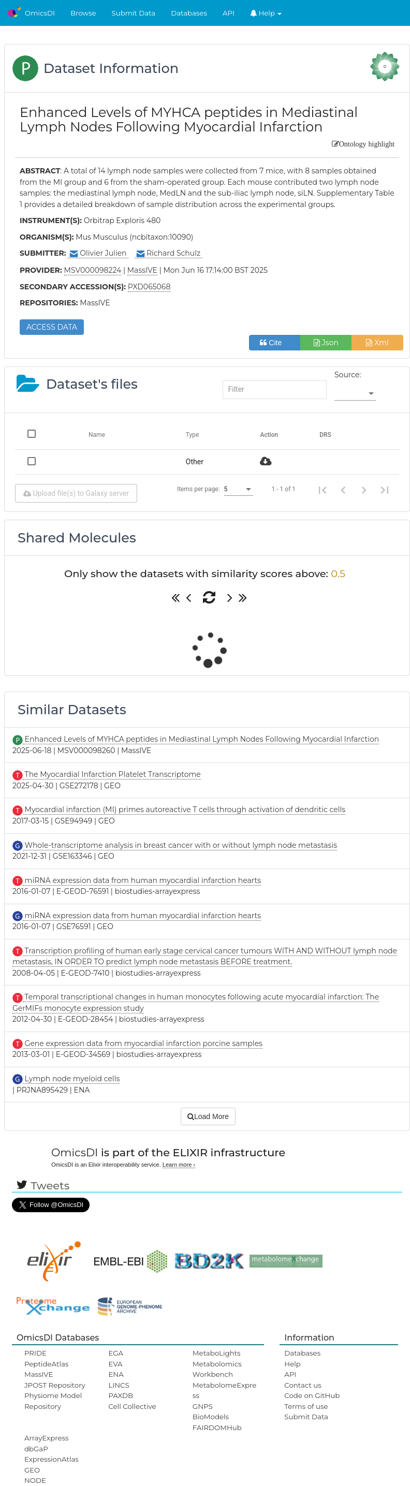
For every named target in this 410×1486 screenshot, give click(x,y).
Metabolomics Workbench (217, 1369)
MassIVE (38, 1374)
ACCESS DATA (51, 327)
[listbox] (355, 394)
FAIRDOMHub (217, 1427)
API (229, 13)
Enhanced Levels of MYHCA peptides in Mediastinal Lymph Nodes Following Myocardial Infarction (201, 739)
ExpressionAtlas (51, 1459)
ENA (115, 1374)
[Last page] (384, 489)
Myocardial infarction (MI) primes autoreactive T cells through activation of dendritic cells (184, 809)
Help (266, 13)
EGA (115, 1353)
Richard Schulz (168, 253)
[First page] (322, 489)
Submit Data (134, 13)
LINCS (118, 1385)
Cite (274, 343)
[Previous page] (343, 489)
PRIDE (35, 1353)
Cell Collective (132, 1406)
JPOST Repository (54, 1385)
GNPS (203, 1406)
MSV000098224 (93, 270)
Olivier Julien (98, 253)
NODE (35, 1480)
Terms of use (306, 1406)
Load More (208, 1116)
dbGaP (36, 1449)
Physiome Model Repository (53, 1400)
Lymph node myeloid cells (71, 1078)
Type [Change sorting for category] (192, 434)
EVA (115, 1364)
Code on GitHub (312, 1395)
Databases (189, 13)
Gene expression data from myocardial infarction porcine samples (142, 1043)
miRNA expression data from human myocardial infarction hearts (142, 880)
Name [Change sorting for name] (97, 434)
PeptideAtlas (46, 1364)
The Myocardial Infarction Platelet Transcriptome (112, 774)
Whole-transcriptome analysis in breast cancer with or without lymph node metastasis (180, 845)
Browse (83, 13)
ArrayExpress (46, 1438)
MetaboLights (217, 1353)
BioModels (211, 1417)
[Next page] (364, 489)
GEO (32, 1470)
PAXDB (120, 1395)
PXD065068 (149, 286)
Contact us (302, 1385)
